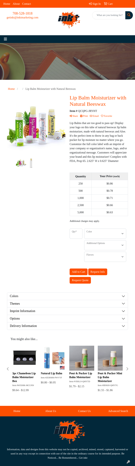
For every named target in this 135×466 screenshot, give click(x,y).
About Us (50, 411)
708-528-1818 (22, 13)
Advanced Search (118, 411)
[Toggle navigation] (5, 39)
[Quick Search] (109, 15)
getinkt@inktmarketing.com (22, 17)
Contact (26, 3)
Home (6, 3)
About (16, 3)
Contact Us (84, 411)
